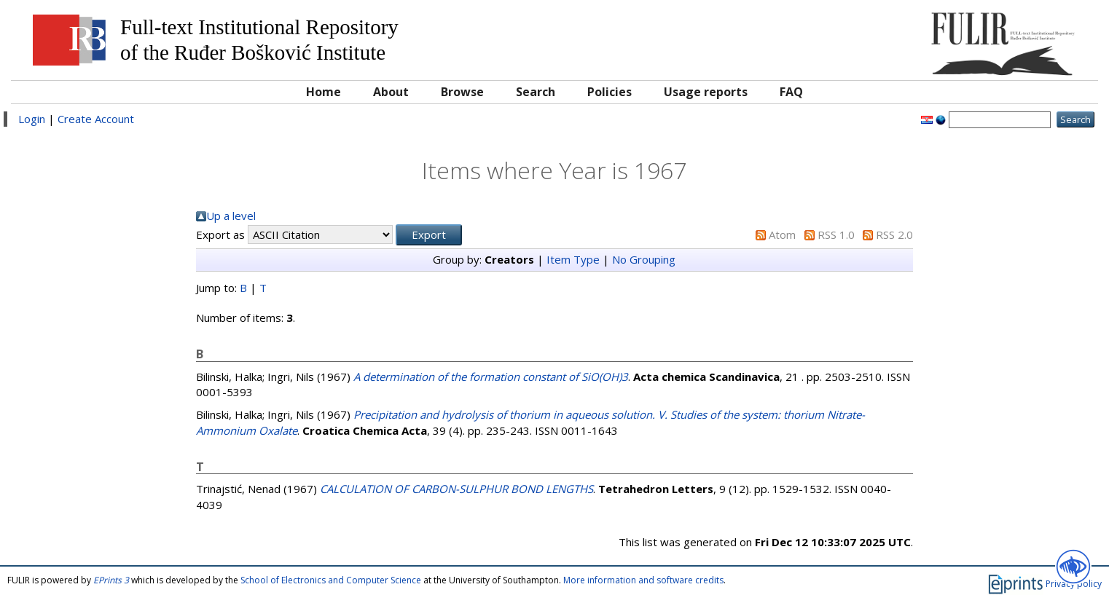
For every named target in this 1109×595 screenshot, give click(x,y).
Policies (609, 92)
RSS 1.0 (836, 234)
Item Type (573, 259)
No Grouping (643, 259)
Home (323, 92)
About (391, 92)
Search (535, 92)
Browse (462, 92)
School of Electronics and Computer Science (330, 580)
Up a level (231, 215)
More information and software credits (643, 580)
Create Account (96, 118)
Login (31, 118)
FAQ (791, 92)
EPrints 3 (111, 580)
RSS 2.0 (894, 234)
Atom (782, 234)
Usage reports (706, 92)
